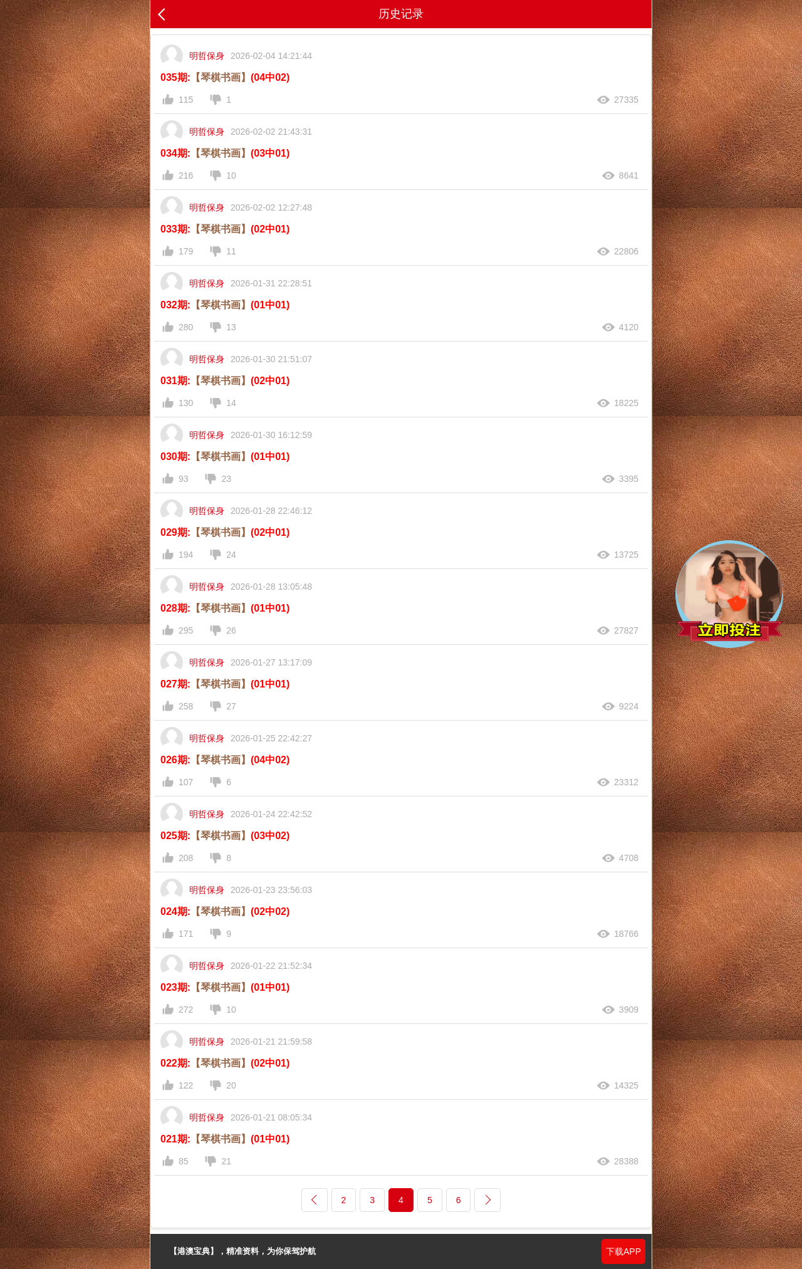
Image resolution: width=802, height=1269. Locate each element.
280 (186, 327)
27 (231, 706)
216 (186, 175)
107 (186, 782)
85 (184, 1161)
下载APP (623, 1251)
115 (186, 100)
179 (186, 251)
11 (231, 251)
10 (231, 175)
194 (186, 555)
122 (186, 1085)
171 (186, 934)
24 (231, 555)
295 (186, 630)
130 (186, 403)
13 (231, 327)
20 (231, 1085)
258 (186, 706)
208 (186, 858)
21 (226, 1161)
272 (186, 1010)
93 (184, 479)
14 (231, 403)
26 (231, 630)
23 (226, 479)
